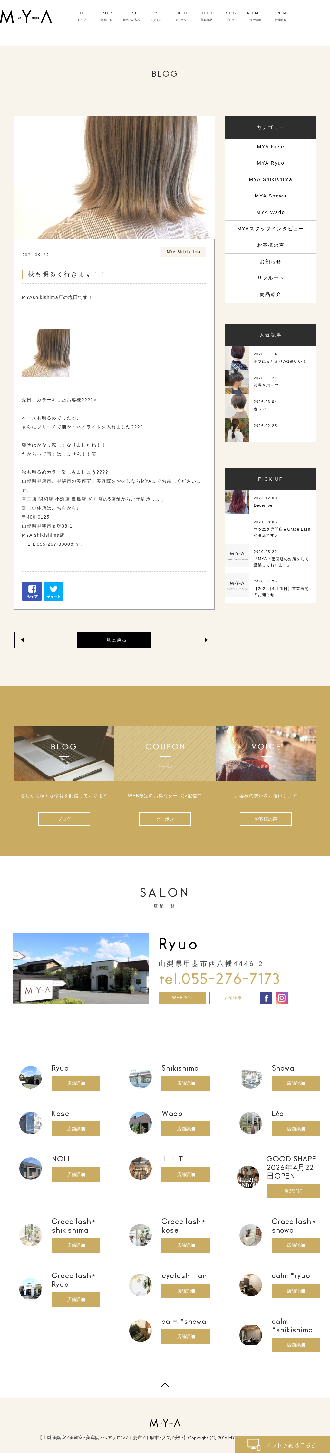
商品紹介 (271, 294)
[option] (165, 968)
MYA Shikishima (270, 179)
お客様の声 (271, 245)
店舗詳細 (233, 998)
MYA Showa (271, 195)
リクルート (271, 278)
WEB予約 (182, 998)
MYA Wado (270, 212)
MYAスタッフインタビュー (270, 228)
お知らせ (271, 261)
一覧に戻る (114, 640)
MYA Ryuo (271, 163)
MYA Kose (271, 146)
